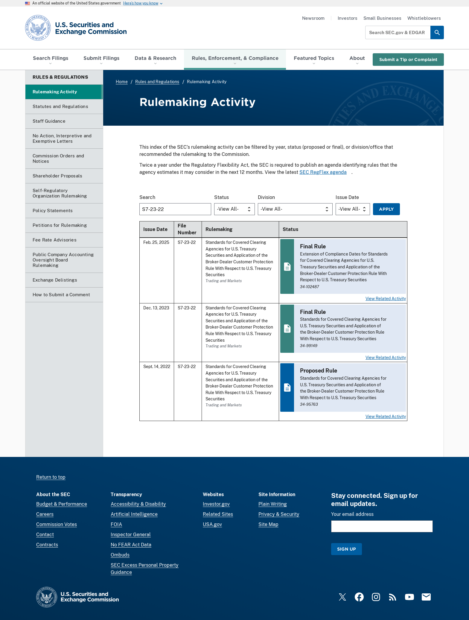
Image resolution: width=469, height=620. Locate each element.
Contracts (47, 545)
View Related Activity (386, 298)
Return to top (51, 477)
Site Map (268, 524)
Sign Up (346, 548)
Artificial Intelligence (134, 514)
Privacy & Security (278, 514)
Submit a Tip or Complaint (408, 59)
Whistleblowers (424, 18)
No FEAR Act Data (131, 545)
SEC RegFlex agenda (323, 172)
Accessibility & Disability (138, 504)
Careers (45, 514)
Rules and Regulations (157, 81)
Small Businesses (382, 18)
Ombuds (120, 555)
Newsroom (313, 18)
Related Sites (218, 514)
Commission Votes (56, 524)
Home (122, 81)
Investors (347, 18)
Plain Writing (272, 504)
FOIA (116, 524)
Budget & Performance (61, 504)
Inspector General (131, 534)
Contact (45, 534)
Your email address (352, 514)
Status (221, 197)
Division (266, 197)
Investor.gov (216, 504)
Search (147, 197)
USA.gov (212, 524)
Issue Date (347, 197)
